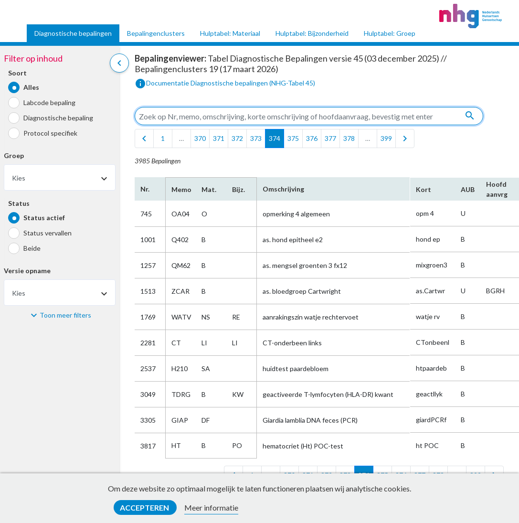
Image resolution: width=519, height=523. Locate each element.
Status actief (44, 217)
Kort (423, 189)
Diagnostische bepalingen (73, 33)
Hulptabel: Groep (389, 33)
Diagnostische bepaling (58, 118)
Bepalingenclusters (156, 33)
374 (274, 138)
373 (256, 138)
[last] (404, 138)
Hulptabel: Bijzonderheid (312, 33)
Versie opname (27, 271)
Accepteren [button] (145, 507)
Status (19, 203)
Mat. (208, 189)
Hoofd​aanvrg (497, 189)
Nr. (144, 189)
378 (349, 138)
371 (218, 138)
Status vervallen (47, 233)
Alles (31, 87)
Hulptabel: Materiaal (230, 33)
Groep (14, 155)
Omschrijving (283, 189)
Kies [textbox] (18, 178)
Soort (17, 73)
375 (293, 138)
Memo (180, 189)
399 (386, 138)
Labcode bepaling (49, 102)
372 (237, 138)
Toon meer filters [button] (65, 315)
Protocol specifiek (50, 133)
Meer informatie (211, 507)
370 (200, 138)
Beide (32, 248)
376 (312, 138)
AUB (468, 189)
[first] (144, 138)
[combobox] (60, 177)
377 (330, 138)
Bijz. (238, 189)
